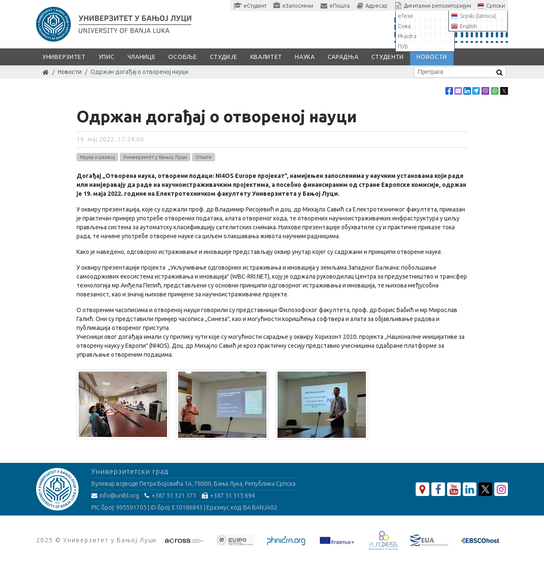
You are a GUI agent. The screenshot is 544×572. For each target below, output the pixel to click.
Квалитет (266, 57)
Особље (182, 57)
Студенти (387, 57)
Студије (224, 57)
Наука (305, 57)
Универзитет (64, 57)
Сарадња (343, 57)
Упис (107, 57)
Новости (431, 57)
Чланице (142, 57)
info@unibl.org (115, 495)
